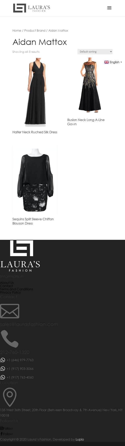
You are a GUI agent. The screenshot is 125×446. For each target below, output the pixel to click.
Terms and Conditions (16, 289)
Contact (6, 286)
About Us (7, 282)
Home (16, 30)
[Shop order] (95, 51)
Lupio (80, 439)
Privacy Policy (10, 292)
